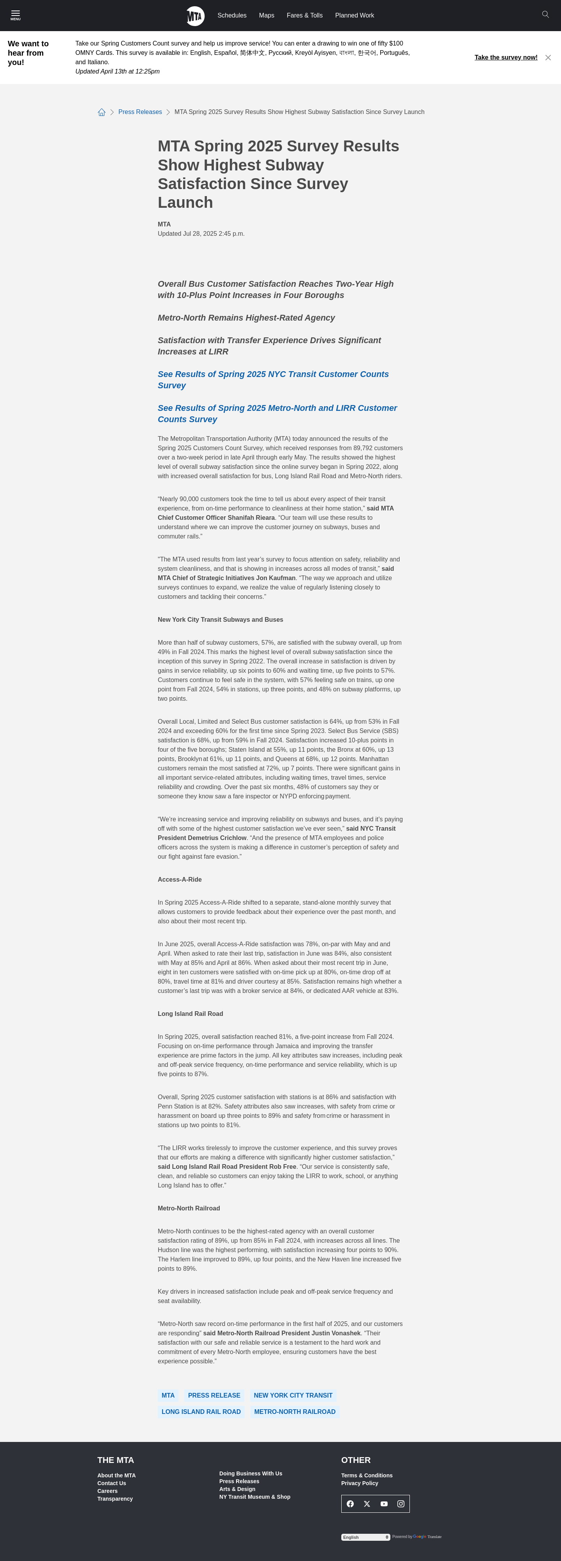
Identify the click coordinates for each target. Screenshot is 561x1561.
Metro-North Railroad (295, 1411)
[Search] (545, 14)
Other (356, 1460)
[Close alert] (548, 57)
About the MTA (116, 1475)
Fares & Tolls (305, 15)
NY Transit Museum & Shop (255, 1497)
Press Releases (239, 1481)
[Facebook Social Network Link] (350, 1503)
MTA (168, 1395)
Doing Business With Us (250, 1473)
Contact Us (111, 1483)
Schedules (232, 15)
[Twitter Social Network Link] (367, 1503)
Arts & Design (237, 1489)
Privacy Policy (359, 1483)
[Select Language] (365, 1537)
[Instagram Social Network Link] (401, 1503)
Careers (107, 1491)
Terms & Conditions (367, 1475)
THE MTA (115, 1460)
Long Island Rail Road (201, 1411)
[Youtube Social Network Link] (384, 1503)
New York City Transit (293, 1395)
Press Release (214, 1395)
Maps (266, 15)
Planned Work (354, 15)
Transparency (115, 1499)
